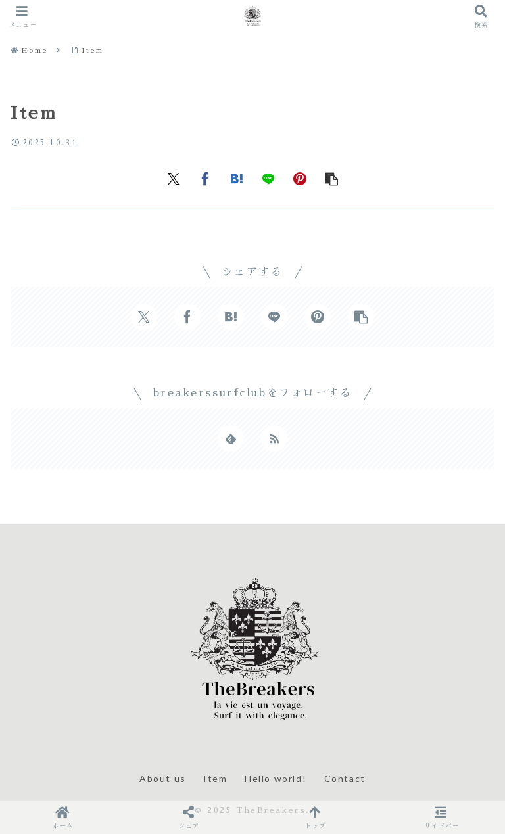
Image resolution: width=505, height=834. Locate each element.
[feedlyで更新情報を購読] (231, 438)
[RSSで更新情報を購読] (274, 438)
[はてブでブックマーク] (236, 178)
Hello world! (275, 778)
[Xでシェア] (173, 178)
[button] (331, 178)
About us (162, 778)
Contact (345, 778)
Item (215, 778)
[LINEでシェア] (268, 178)
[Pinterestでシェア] (299, 178)
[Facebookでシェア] (205, 178)
